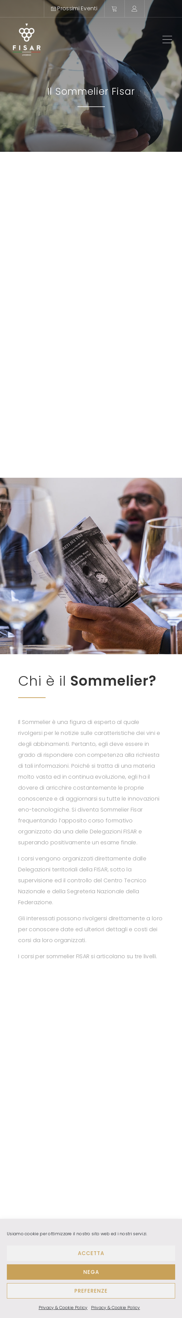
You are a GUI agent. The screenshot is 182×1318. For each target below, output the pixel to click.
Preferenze (91, 1290)
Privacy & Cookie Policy (63, 1307)
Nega (91, 1272)
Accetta (91, 1253)
